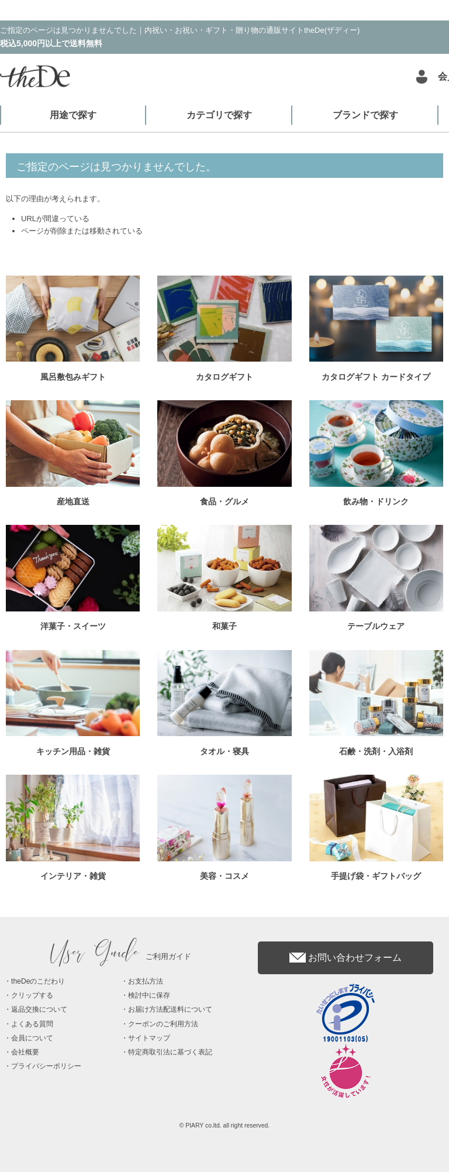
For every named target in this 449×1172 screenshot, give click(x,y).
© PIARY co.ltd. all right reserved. (224, 1125)
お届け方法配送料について (170, 1009)
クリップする (32, 995)
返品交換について (39, 1009)
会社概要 (25, 1052)
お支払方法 (145, 981)
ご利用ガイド (121, 956)
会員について (32, 1038)
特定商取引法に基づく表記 (170, 1052)
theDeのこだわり (38, 981)
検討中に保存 (149, 995)
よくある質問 (32, 1024)
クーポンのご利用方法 (163, 1024)
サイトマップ (149, 1038)
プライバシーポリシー (46, 1066)
